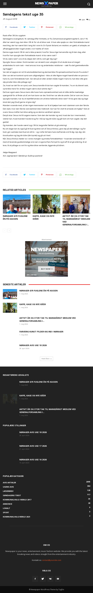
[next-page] (9, 230)
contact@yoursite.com (51, 560)
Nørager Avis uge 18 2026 (33, 345)
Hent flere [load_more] (46, 358)
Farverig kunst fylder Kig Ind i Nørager (41, 331)
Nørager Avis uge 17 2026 (33, 446)
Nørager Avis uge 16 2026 (33, 459)
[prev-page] (4, 230)
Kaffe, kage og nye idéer (32, 304)
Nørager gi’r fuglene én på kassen (15, 217)
